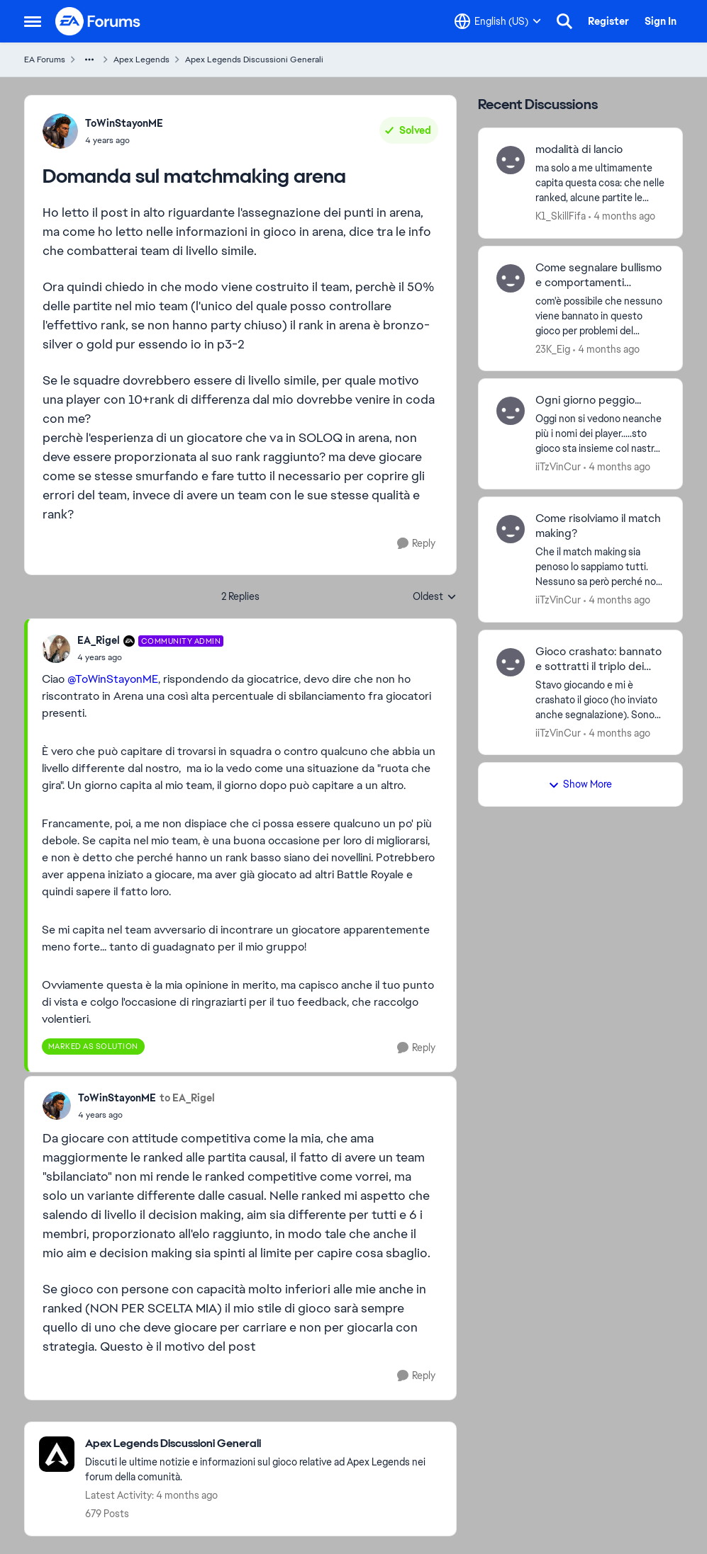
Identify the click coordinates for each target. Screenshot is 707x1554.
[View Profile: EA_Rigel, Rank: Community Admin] (56, 649)
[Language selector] (497, 21)
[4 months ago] (622, 216)
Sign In (661, 21)
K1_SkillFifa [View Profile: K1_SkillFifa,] (560, 216)
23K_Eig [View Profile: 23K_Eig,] (552, 348)
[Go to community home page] (98, 21)
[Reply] (416, 543)
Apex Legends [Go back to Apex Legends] (141, 59)
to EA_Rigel (187, 1097)
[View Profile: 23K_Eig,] (510, 278)
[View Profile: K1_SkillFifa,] (510, 160)
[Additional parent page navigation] (89, 59)
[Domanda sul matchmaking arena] (150, 657)
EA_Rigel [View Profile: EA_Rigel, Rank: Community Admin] (98, 640)
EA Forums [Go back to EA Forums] (44, 59)
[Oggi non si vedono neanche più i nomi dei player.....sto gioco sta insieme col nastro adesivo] (600, 434)
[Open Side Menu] (32, 21)
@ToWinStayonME (112, 678)
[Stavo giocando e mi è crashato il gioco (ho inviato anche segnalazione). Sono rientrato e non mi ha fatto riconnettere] (600, 699)
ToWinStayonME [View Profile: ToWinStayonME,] (124, 123)
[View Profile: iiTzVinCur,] (510, 411)
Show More (580, 784)
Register (608, 21)
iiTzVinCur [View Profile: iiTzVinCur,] (558, 466)
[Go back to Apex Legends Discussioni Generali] (263, 1443)
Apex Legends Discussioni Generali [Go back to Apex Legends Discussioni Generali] (254, 59)
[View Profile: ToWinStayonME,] (60, 131)
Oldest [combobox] (435, 597)
